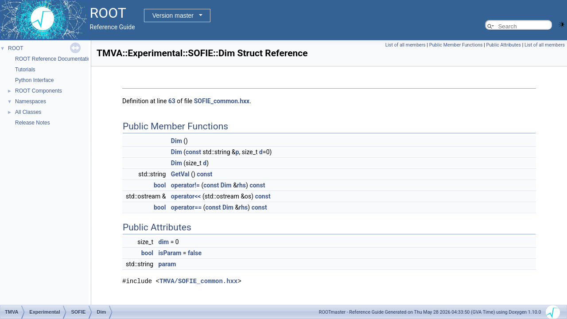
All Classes (28, 112)
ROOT (15, 48)
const (193, 152)
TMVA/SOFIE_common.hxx (198, 280)
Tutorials (25, 69)
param (167, 264)
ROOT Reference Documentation (54, 59)
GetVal (180, 174)
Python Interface (34, 80)
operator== (186, 207)
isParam (170, 253)
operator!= (185, 185)
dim (164, 241)
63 (171, 101)
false (195, 253)
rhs (241, 185)
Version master (173, 15)
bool (160, 185)
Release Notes (32, 123)
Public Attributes (503, 45)
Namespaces (30, 101)
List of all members (405, 45)
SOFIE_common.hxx (222, 101)
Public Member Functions (456, 45)
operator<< (186, 196)
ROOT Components (38, 91)
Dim (176, 140)
